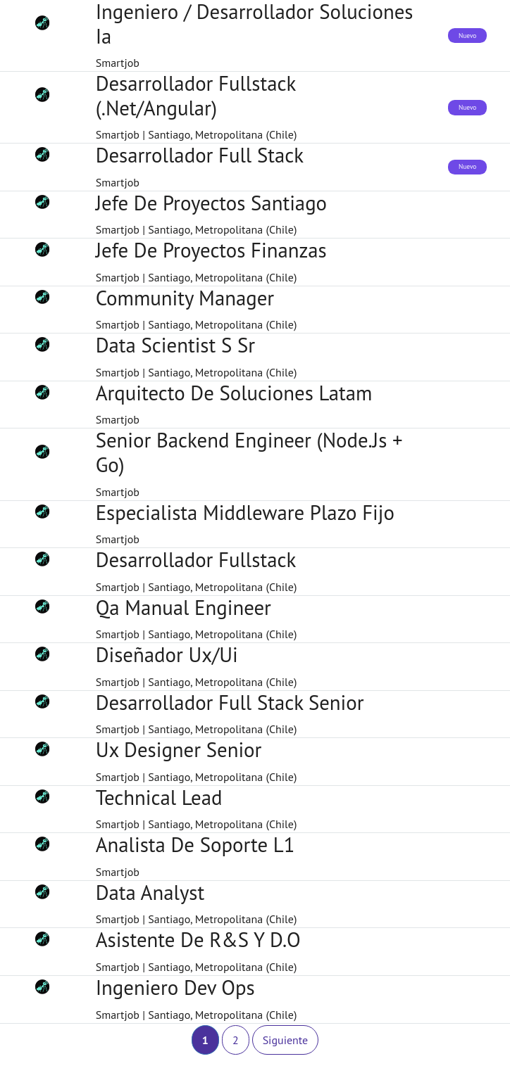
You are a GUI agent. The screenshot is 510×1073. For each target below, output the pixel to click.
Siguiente (286, 1040)
